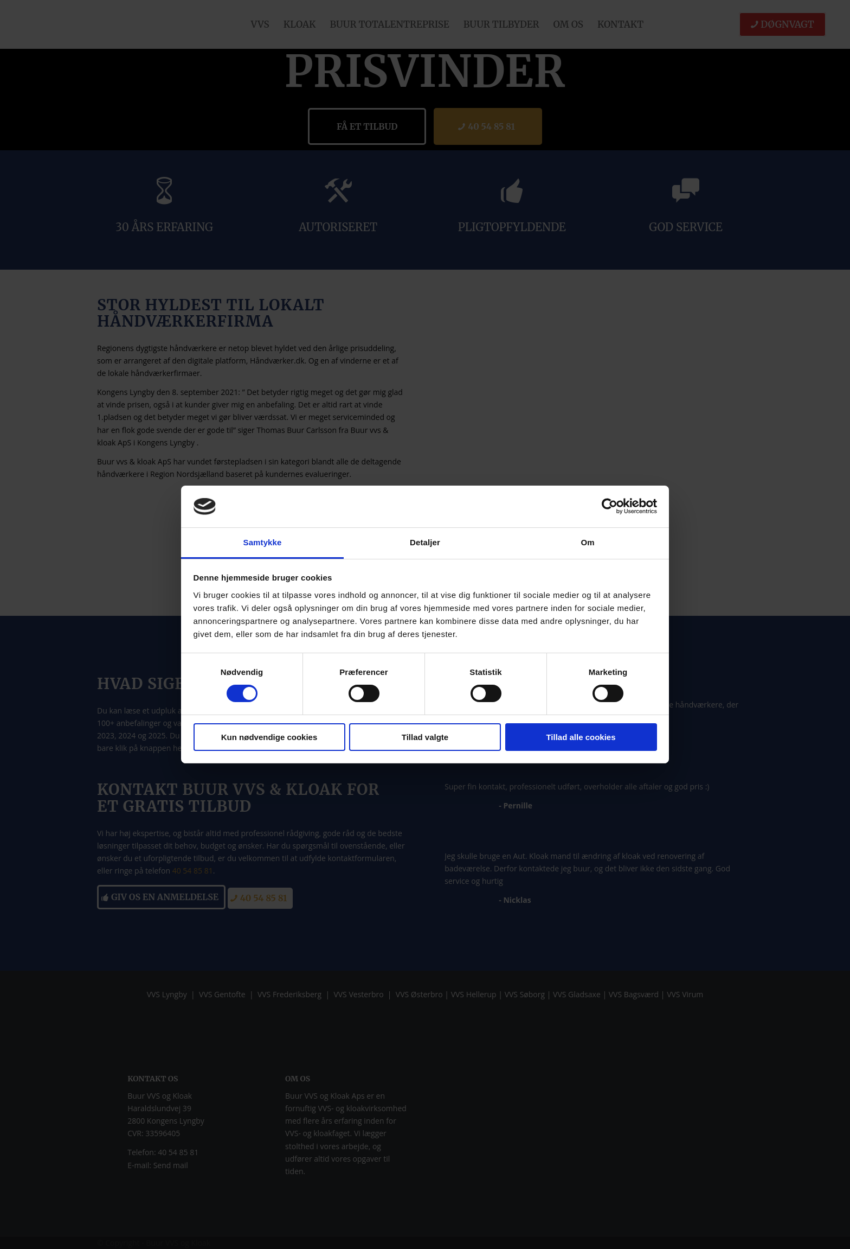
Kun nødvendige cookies (269, 737)
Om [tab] (587, 542)
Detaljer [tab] (425, 542)
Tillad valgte (425, 737)
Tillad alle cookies (580, 737)
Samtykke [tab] (262, 542)
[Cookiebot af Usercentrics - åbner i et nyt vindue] (609, 506)
